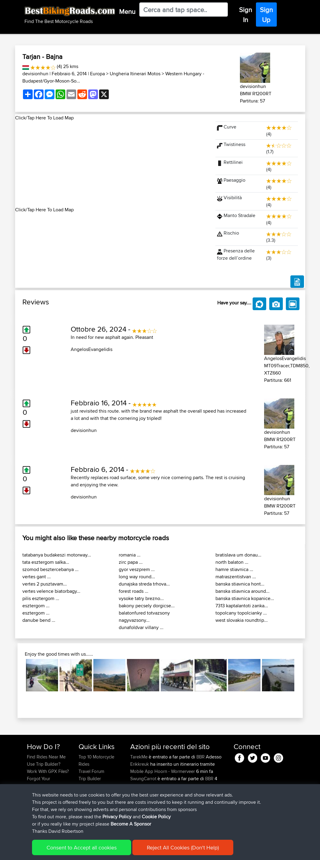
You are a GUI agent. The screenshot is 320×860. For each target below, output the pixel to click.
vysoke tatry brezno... (141, 598)
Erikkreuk (140, 764)
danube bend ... (38, 620)
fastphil (137, 822)
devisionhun (35, 73)
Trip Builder (90, 778)
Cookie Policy (137, 851)
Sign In (245, 14)
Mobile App (141, 771)
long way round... (137, 576)
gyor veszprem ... (137, 569)
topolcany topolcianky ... (241, 612)
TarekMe (139, 757)
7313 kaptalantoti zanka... (241, 605)
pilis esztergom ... (40, 598)
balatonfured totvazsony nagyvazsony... (144, 616)
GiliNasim (140, 793)
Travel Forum (91, 771)
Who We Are (91, 786)
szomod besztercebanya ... (50, 569)
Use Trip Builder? (43, 764)
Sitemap (83, 851)
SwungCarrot (143, 778)
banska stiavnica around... (242, 591)
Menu (127, 11)
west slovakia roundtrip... (241, 620)
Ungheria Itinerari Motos (135, 73)
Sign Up (266, 14)
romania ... (130, 554)
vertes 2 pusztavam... (44, 583)
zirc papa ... (131, 562)
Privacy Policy (108, 851)
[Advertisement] (111, 164)
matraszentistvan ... (235, 576)
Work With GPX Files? (48, 771)
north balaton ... (231, 562)
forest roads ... (133, 591)
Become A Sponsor (46, 793)
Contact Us (89, 793)
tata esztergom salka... (45, 562)
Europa (97, 73)
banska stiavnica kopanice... (244, 598)
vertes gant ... (36, 576)
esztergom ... (36, 605)
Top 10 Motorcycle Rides (96, 760)
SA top (175, 822)
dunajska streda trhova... (144, 583)
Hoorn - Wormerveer (174, 771)
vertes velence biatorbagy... (51, 591)
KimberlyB (140, 807)
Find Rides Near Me (46, 757)
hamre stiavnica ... (234, 569)
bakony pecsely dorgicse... (147, 605)
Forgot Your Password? (38, 782)
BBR (200, 757)
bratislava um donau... (238, 554)
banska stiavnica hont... (239, 583)
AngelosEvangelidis (91, 349)
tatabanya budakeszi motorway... (56, 554)
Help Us (87, 800)
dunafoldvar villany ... (141, 627)
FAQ (31, 800)
